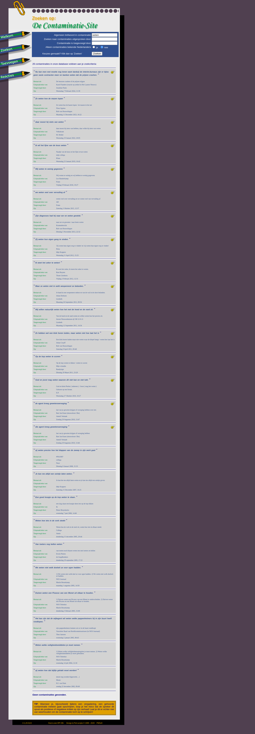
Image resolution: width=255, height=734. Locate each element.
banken (66, 75)
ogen (71, 567)
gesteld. (77, 216)
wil (39, 145)
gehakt (60, 670)
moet (71, 645)
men (44, 72)
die (36, 427)
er (102, 72)
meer (57, 75)
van (56, 122)
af (64, 192)
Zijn (37, 216)
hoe (46, 98)
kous (58, 145)
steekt (62, 521)
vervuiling (58, 192)
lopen (60, 98)
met (48, 72)
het (42, 145)
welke (74, 618)
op (53, 497)
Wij (36, 169)
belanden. (79, 286)
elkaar (80, 593)
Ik (36, 145)
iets (47, 521)
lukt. (86, 380)
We (36, 567)
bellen (53, 544)
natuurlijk (49, 309)
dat (77, 75)
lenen (64, 72)
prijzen (85, 75)
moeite (54, 72)
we (36, 192)
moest (43, 122)
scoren (57, 356)
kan (40, 72)
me (43, 474)
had (51, 216)
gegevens (58, 169)
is (98, 333)
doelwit (57, 567)
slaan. (72, 497)
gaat (93, 450)
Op (36, 356)
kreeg (46, 403)
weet (40, 263)
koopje (48, 497)
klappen (62, 450)
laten (63, 474)
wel (47, 333)
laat (91, 333)
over (51, 192)
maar (73, 333)
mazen (54, 98)
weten (72, 75)
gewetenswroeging (58, 403)
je (67, 645)
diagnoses (44, 216)
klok (55, 333)
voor (66, 567)
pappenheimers (85, 618)
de (81, 72)
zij (36, 450)
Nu (36, 72)
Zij (36, 239)
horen (60, 333)
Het (36, 618)
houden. (89, 593)
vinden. (65, 239)
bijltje (54, 670)
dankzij (76, 72)
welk (58, 286)
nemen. (77, 645)
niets (51, 122)
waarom (62, 380)
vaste (41, 75)
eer (62, 216)
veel (46, 192)
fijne (46, 145)
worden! (73, 670)
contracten (49, 75)
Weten (38, 521)
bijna (106, 72)
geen (35, 75)
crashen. (93, 75)
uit (75, 593)
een (51, 333)
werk (88, 450)
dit (67, 380)
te (46, 169)
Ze (36, 98)
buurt (104, 618)
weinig (50, 169)
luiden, (67, 333)
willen (41, 309)
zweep (77, 450)
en (61, 75)
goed (41, 497)
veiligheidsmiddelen (57, 645)
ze (41, 286)
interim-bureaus (90, 72)
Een (37, 497)
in (54, 286)
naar (58, 216)
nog (60, 72)
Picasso (56, 593)
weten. (69, 474)
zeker (48, 263)
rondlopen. (38, 622)
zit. (91, 309)
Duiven (38, 593)
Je (36, 474)
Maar (37, 286)
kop (43, 356)
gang (56, 239)
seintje (58, 474)
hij (47, 122)
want (70, 72)
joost (45, 380)
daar (37, 122)
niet (51, 286)
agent (40, 403)
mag (50, 380)
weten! (57, 263)
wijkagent (57, 618)
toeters (42, 544)
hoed (77, 309)
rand (88, 309)
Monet (71, 593)
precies (47, 450)
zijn (99, 72)
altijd (48, 474)
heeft (109, 618)
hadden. (77, 567)
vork (57, 521)
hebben (41, 333)
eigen (51, 239)
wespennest (66, 286)
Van (37, 544)
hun (46, 239)
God (37, 380)
